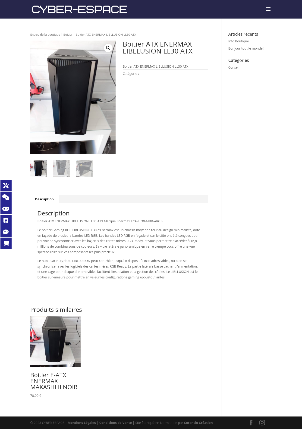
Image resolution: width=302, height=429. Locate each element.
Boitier (67, 34)
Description (44, 199)
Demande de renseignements (160, 88)
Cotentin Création (198, 422)
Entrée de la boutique (45, 34)
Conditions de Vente (115, 422)
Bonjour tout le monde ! (246, 48)
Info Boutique (238, 41)
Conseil (233, 67)
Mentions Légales (82, 422)
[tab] (44, 199)
